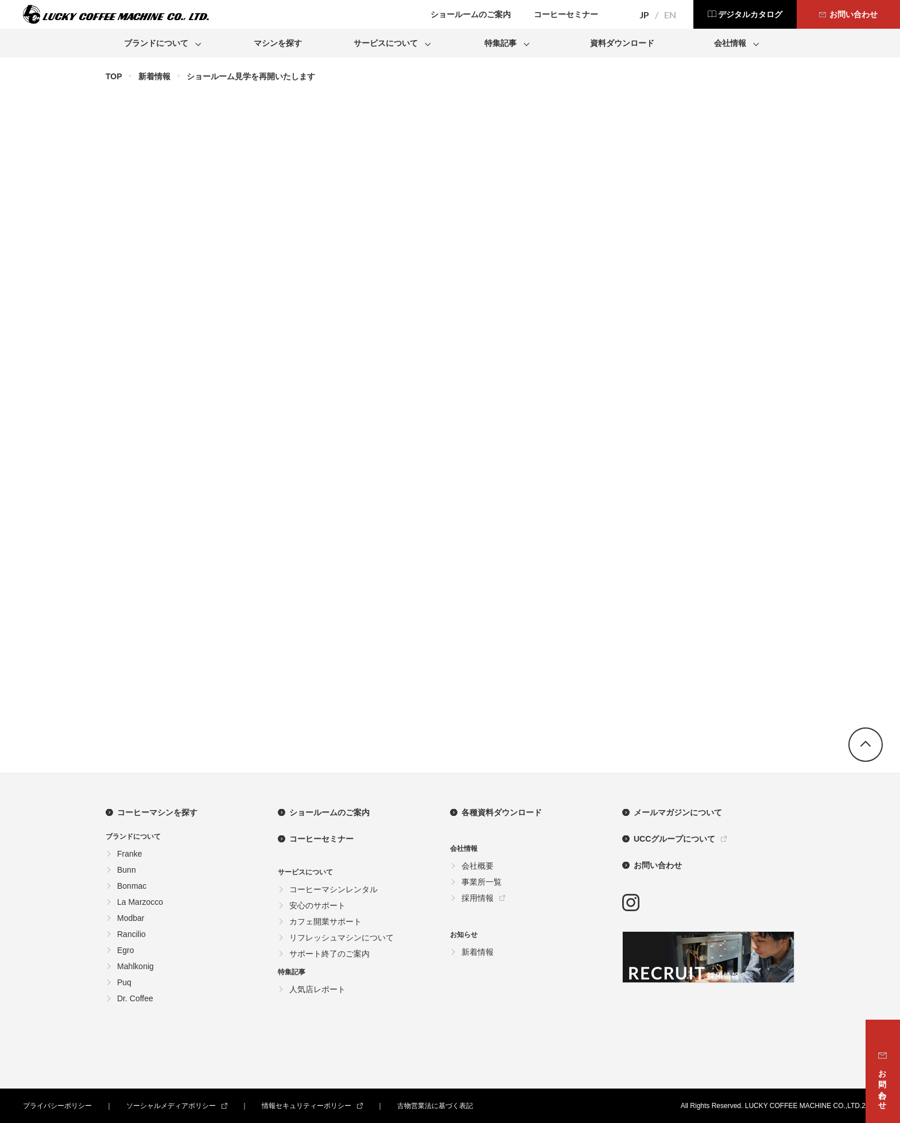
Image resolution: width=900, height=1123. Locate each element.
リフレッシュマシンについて (341, 937)
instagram (630, 902)
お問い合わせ (658, 865)
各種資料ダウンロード (501, 812)
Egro (125, 950)
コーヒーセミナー (321, 838)
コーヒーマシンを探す (157, 812)
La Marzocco (140, 902)
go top (865, 744)
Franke (129, 853)
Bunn (126, 869)
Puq (124, 982)
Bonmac (131, 885)
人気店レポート (317, 989)
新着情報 (154, 76)
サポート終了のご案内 (329, 953)
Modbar (130, 918)
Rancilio (131, 934)
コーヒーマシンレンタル (333, 889)
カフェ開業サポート (325, 921)
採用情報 (477, 898)
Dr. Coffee (135, 998)
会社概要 (477, 865)
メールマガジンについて (678, 812)
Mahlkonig (135, 966)
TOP (114, 76)
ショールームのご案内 (329, 812)
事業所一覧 (481, 881)
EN (670, 15)
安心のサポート (317, 905)
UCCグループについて (674, 838)
